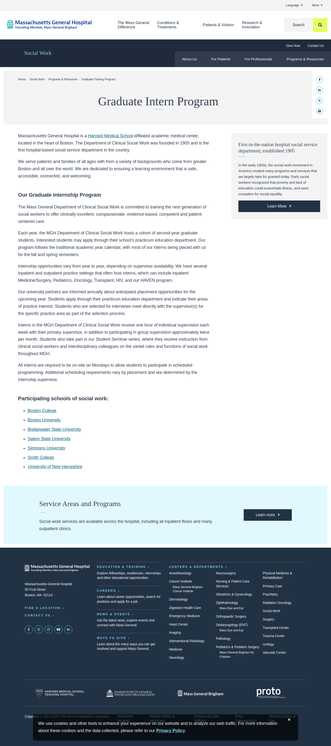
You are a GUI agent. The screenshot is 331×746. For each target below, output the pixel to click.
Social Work (37, 53)
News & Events (113, 614)
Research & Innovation (252, 25)
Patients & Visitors (218, 25)
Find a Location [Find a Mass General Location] (43, 608)
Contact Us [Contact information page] (38, 615)
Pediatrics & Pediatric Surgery (238, 647)
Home (21, 79)
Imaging (175, 632)
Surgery (268, 619)
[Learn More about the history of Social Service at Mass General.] (279, 206)
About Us (189, 59)
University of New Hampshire (55, 466)
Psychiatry (270, 594)
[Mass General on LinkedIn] (68, 629)
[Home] (55, 24)
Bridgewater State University (54, 429)
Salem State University (49, 438)
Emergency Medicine (184, 616)
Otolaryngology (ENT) (232, 625)
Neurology (176, 657)
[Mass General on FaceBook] (29, 629)
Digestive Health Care (185, 608)
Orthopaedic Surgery (231, 616)
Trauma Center (274, 636)
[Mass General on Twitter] (39, 629)
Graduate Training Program (98, 79)
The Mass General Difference (133, 25)
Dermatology (178, 599)
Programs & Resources (305, 59)
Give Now (293, 46)
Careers (106, 590)
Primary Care (272, 586)
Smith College (41, 457)
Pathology (223, 638)
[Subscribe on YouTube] (58, 629)
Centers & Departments (196, 567)
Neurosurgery (226, 573)
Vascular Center (274, 652)
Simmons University (46, 448)
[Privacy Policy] (170, 730)
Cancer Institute (180, 581)
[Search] (305, 25)
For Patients (220, 59)
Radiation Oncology (277, 603)
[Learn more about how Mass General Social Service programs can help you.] (268, 515)
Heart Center (178, 624)
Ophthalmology (227, 603)
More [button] (317, 5)
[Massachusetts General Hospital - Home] (57, 568)
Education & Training (121, 567)
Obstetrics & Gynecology (234, 594)
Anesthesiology (180, 573)
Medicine (175, 649)
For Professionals (258, 59)
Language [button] (294, 5)
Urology (268, 644)
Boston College (42, 410)
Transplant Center (276, 628)
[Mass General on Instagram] (49, 629)
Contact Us (316, 46)
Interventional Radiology (186, 641)
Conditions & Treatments (168, 25)
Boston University (44, 420)
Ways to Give (111, 638)
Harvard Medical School (110, 135)
